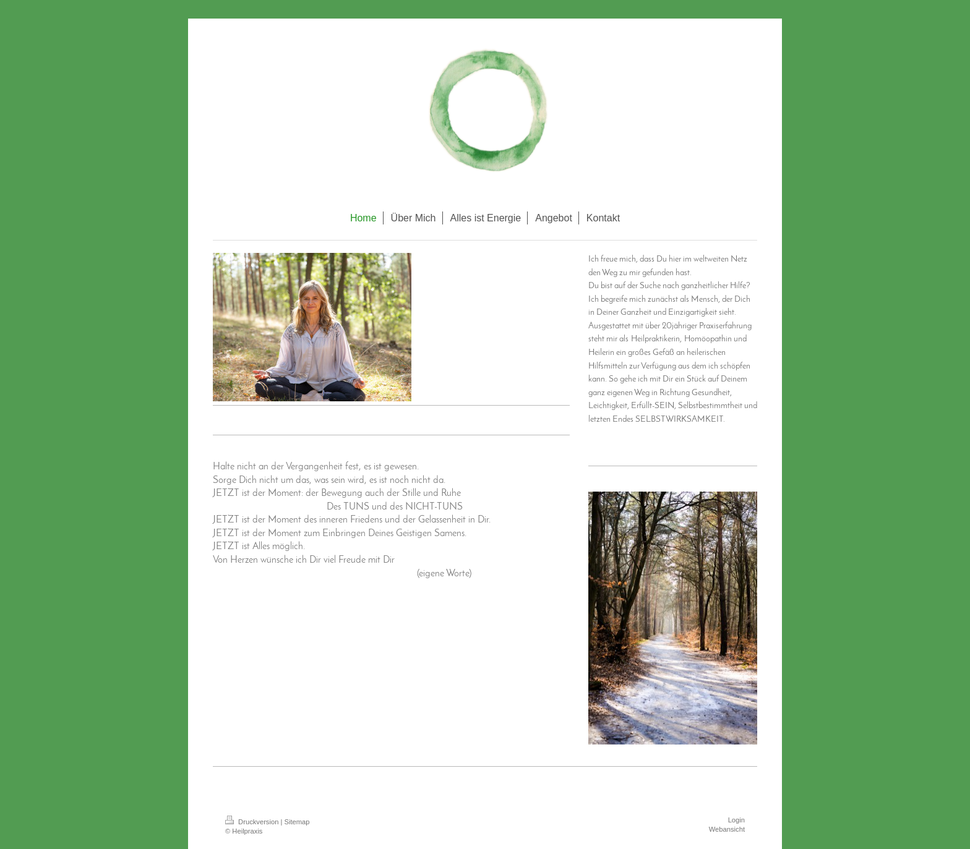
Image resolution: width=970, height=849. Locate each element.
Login (736, 820)
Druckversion (253, 822)
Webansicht (727, 829)
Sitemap (297, 822)
